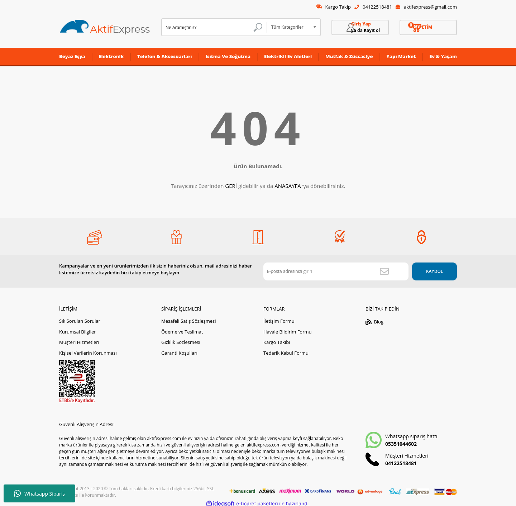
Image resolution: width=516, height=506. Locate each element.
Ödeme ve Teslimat (182, 329)
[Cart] (428, 28)
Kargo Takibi (276, 339)
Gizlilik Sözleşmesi (180, 339)
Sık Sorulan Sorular (79, 318)
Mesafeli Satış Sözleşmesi (188, 318)
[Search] (214, 28)
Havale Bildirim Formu (287, 329)
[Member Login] (360, 28)
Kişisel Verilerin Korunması (88, 350)
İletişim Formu (279, 318)
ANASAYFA (287, 186)
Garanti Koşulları (179, 350)
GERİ (231, 186)
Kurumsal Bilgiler (77, 329)
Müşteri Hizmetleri (79, 339)
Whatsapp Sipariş (39, 493)
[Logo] (105, 28)
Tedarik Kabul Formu (286, 350)
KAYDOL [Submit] (428, 268)
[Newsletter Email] (329, 269)
